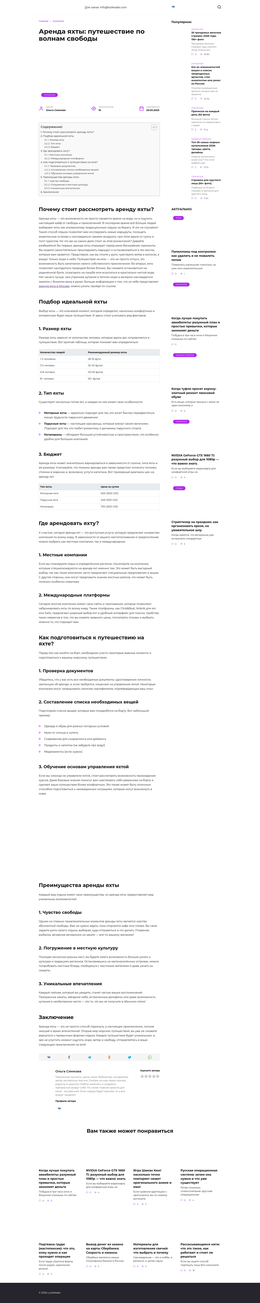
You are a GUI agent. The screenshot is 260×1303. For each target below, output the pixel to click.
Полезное (49, 95)
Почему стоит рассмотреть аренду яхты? (68, 132)
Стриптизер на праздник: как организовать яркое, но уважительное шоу (194, 526)
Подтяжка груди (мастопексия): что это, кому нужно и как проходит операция (57, 1250)
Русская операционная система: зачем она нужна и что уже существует (199, 1176)
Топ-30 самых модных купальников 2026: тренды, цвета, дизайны (205, 147)
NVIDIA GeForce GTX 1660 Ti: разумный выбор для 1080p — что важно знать (195, 459)
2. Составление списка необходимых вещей (73, 169)
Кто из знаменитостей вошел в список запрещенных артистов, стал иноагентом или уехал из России (206, 75)
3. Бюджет (54, 147)
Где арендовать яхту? (56, 150)
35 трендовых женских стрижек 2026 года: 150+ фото (206, 36)
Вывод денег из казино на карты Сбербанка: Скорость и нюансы (104, 1248)
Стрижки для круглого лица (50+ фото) (206, 182)
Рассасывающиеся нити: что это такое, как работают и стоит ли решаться (200, 1250)
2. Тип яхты (54, 143)
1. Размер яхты (56, 140)
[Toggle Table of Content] (152, 127)
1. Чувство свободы (58, 181)
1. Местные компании (60, 154)
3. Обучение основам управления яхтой (71, 173)
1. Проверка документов (61, 166)
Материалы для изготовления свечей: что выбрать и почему (150, 1248)
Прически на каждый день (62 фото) (205, 113)
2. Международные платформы (66, 158)
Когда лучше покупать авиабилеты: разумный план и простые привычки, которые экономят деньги (195, 324)
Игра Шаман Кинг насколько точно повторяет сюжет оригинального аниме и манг (152, 1179)
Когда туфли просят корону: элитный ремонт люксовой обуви (193, 393)
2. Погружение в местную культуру (68, 184)
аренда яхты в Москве (54, 286)
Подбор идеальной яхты (58, 136)
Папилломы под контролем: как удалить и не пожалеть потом (193, 255)
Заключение (51, 192)
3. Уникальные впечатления (64, 188)
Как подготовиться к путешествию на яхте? (70, 162)
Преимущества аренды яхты (61, 177)
